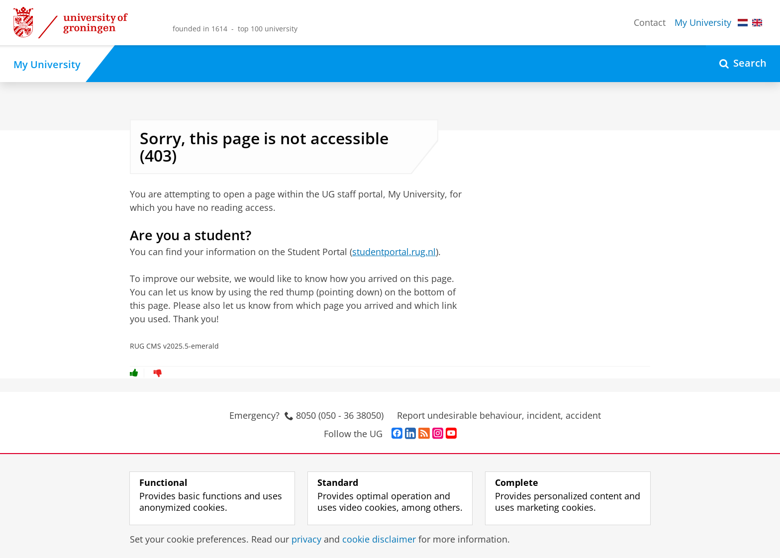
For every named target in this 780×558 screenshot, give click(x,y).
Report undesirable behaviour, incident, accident (499, 415)
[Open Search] (743, 63)
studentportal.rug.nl (394, 252)
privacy (306, 539)
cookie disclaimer (379, 539)
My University (703, 22)
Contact (650, 22)
